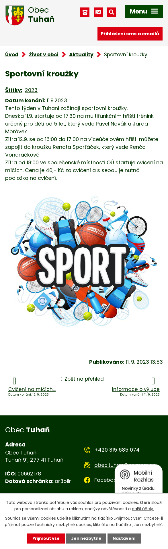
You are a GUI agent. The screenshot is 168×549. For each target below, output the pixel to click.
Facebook (107, 479)
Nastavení (124, 538)
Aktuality (81, 54)
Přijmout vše (46, 538)
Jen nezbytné (86, 538)
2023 (31, 90)
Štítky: (13, 90)
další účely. (143, 509)
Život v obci (43, 54)
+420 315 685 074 (117, 449)
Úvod (11, 54)
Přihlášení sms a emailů (130, 33)
